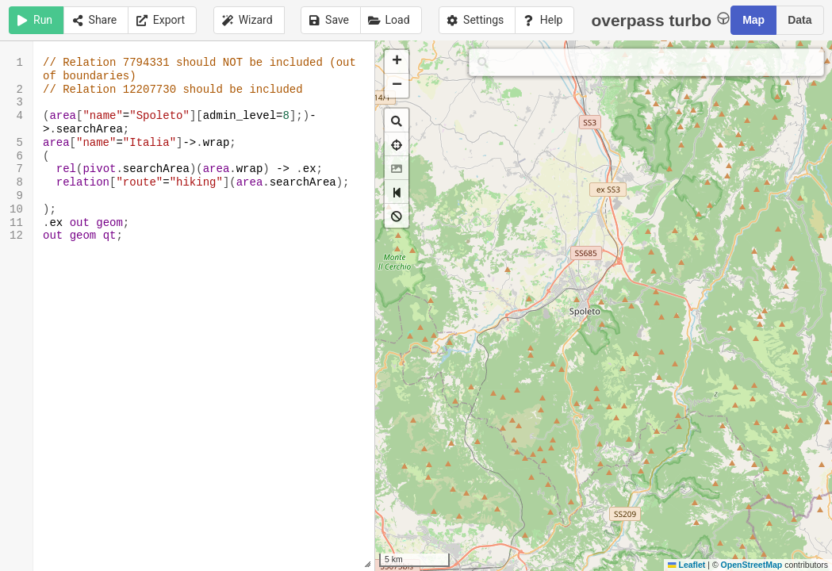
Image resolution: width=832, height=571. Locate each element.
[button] (396, 62)
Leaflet (686, 564)
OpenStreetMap (752, 564)
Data (799, 19)
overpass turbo (660, 19)
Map (753, 19)
